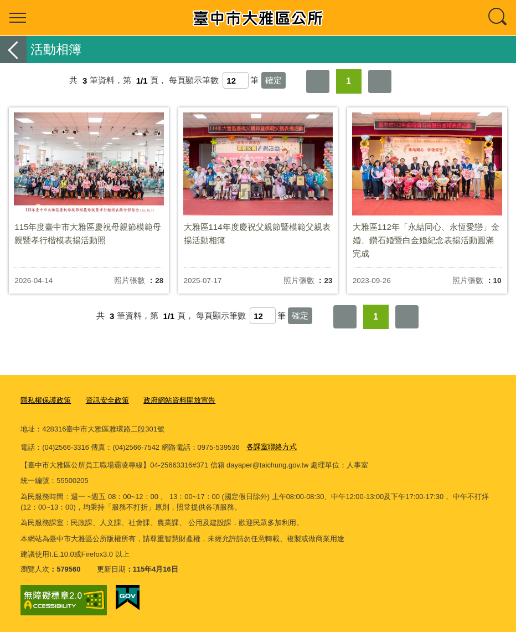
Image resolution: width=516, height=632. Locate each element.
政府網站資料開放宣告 (179, 400)
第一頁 (317, 81)
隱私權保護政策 (45, 400)
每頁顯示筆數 (194, 80)
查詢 (498, 17)
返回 (13, 49)
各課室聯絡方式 (271, 447)
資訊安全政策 (107, 400)
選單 (17, 17)
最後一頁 (379, 81)
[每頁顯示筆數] (236, 80)
